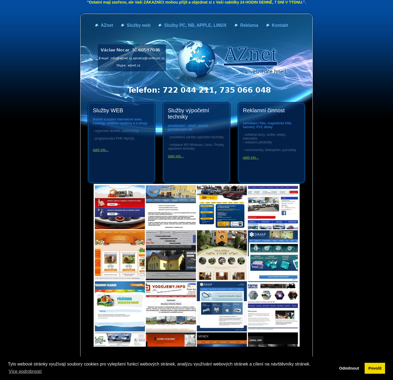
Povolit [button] (375, 368)
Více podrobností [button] (25, 371)
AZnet (107, 25)
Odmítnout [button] (349, 368)
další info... (101, 150)
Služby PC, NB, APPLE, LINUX (195, 25)
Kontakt (280, 25)
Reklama (249, 25)
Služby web (138, 25)
